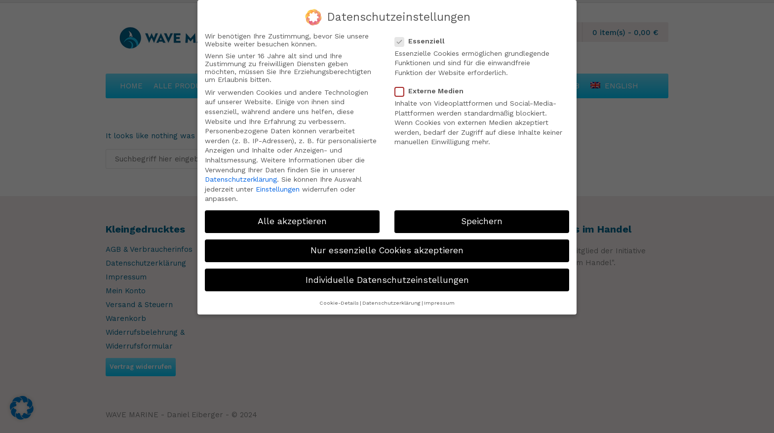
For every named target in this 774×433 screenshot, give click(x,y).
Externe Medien (433, 91)
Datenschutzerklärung (241, 179)
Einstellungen (278, 189)
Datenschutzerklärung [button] (391, 303)
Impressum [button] (439, 303)
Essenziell (423, 41)
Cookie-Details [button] (339, 303)
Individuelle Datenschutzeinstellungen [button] (387, 280)
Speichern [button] (482, 221)
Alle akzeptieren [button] (292, 221)
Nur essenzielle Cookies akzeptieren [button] (387, 250)
